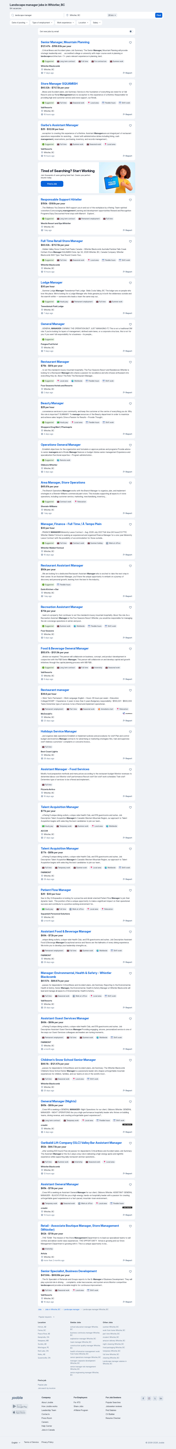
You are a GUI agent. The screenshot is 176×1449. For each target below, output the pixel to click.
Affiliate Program (81, 1410)
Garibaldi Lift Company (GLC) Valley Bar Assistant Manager (81, 1143)
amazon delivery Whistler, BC (114, 1341)
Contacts (46, 1414)
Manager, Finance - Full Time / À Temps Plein (71, 524)
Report (127, 73)
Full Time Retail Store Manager (62, 241)
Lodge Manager (51, 282)
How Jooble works (49, 1406)
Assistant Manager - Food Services (65, 769)
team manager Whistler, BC (80, 1342)
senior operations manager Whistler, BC (85, 1357)
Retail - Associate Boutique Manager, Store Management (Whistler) (80, 1227)
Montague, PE (43, 1347)
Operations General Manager (61, 444)
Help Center (47, 1426)
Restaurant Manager (55, 362)
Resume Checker (113, 1418)
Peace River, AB (44, 1334)
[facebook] (143, 1398)
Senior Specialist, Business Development (69, 1271)
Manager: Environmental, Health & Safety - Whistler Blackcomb (76, 975)
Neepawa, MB (43, 1341)
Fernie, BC (42, 1330)
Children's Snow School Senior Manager (68, 1060)
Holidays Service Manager (59, 731)
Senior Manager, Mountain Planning (65, 42)
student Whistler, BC (111, 1337)
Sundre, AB (42, 1344)
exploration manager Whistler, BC (83, 1339)
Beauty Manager (52, 403)
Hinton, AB (42, 1327)
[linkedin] (160, 1398)
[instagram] (149, 1398)
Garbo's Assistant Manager (59, 125)
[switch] (131, 31)
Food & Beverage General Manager (65, 648)
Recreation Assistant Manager (62, 607)
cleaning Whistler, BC (111, 1358)
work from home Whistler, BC (114, 1330)
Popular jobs (42, 1385)
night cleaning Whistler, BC (113, 1344)
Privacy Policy (47, 1442)
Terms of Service (31, 1442)
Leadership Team (49, 1410)
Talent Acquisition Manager (60, 807)
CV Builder (110, 1414)
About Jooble (47, 1402)
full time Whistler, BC (111, 1354)
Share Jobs (78, 1406)
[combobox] (16, 1442)
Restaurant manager (55, 690)
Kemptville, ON (43, 1337)
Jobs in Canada (48, 1430)
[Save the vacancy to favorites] (130, 42)
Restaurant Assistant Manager (62, 565)
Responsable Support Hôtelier (61, 199)
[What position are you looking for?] (37, 15)
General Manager (53, 324)
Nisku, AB (41, 1354)
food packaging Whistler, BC (114, 1347)
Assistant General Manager (60, 1184)
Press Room (47, 1418)
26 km (112, 15)
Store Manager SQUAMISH (59, 83)
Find (159, 15)
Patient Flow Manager (56, 890)
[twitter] (155, 1398)
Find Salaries (111, 1410)
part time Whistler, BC (111, 1334)
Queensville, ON (44, 1358)
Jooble (161, 1442)
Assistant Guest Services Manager (65, 1018)
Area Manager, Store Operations (63, 482)
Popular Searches (113, 1402)
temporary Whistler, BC (111, 1351)
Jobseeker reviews (114, 1406)
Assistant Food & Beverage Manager (66, 931)
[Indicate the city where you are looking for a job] (91, 15)
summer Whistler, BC (111, 1327)
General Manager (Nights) (58, 1101)
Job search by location (46, 1388)
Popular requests (47, 1317)
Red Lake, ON (43, 1351)
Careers (45, 1422)
